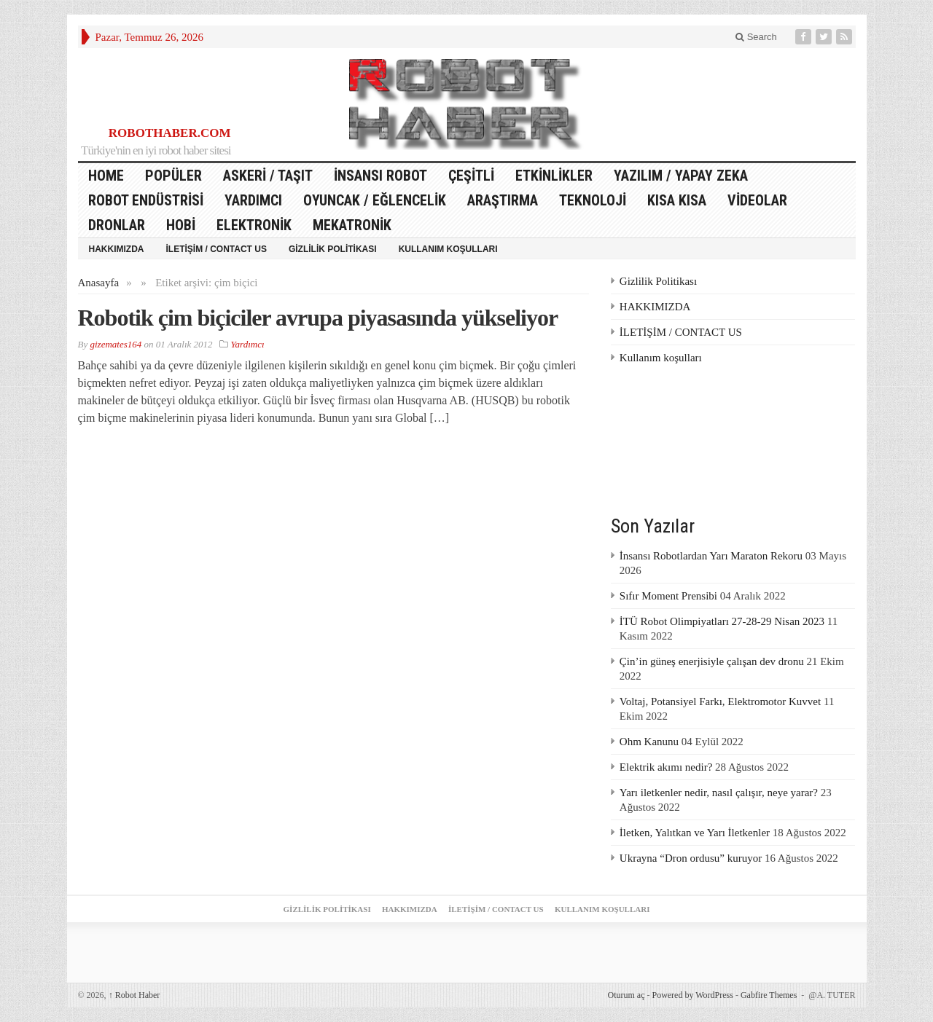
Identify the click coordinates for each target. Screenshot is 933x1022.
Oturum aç (625, 995)
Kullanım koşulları (448, 249)
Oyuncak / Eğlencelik (374, 200)
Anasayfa (99, 282)
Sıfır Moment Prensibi (668, 596)
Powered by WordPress (692, 995)
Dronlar (116, 225)
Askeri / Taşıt (268, 175)
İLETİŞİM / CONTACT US (216, 249)
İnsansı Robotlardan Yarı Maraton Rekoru (711, 556)
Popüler (173, 175)
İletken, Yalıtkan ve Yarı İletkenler (695, 832)
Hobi (180, 225)
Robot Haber (134, 995)
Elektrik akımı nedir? (666, 767)
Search (756, 36)
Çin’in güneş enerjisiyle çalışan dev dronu (712, 661)
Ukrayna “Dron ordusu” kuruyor (691, 858)
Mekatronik (352, 225)
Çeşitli (471, 175)
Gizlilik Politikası (333, 249)
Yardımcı (253, 200)
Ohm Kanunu (649, 741)
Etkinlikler (554, 175)
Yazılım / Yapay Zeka (681, 175)
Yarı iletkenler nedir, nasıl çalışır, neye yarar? (719, 792)
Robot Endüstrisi (145, 200)
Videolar (757, 200)
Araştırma (502, 200)
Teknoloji (592, 200)
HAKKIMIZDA (116, 249)
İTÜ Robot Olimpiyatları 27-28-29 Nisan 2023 (722, 621)
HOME (106, 175)
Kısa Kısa (676, 200)
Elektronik (254, 225)
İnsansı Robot (380, 175)
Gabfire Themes (769, 995)
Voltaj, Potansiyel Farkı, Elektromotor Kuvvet (720, 701)
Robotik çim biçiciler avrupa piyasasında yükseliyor (318, 317)
